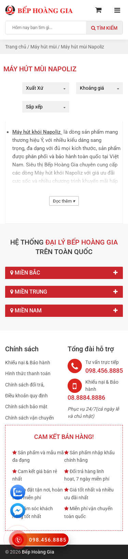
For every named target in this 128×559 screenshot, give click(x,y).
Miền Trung (64, 292)
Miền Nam (64, 310)
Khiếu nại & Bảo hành (27, 362)
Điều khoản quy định (26, 395)
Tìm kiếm (104, 28)
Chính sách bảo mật (26, 406)
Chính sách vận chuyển (29, 418)
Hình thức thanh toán (28, 373)
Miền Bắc (64, 272)
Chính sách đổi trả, (24, 384)
